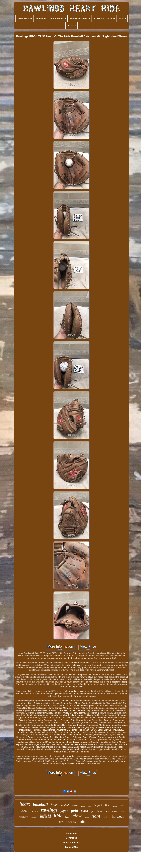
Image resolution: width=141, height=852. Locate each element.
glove (77, 815)
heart (25, 804)
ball (122, 811)
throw (100, 811)
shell (87, 817)
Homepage (71, 833)
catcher (34, 811)
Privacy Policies (71, 842)
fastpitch (98, 805)
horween (118, 816)
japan (64, 811)
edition (115, 811)
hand (67, 817)
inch (60, 822)
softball (75, 806)
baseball (40, 804)
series (71, 822)
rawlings (49, 810)
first (107, 805)
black (84, 811)
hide (58, 815)
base (54, 805)
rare (121, 806)
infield (45, 816)
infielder (114, 806)
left (107, 811)
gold (74, 810)
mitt (82, 821)
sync (92, 812)
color (89, 806)
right (96, 816)
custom (34, 818)
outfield (106, 817)
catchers (23, 817)
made (83, 806)
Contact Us (71, 838)
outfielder (23, 811)
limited (64, 805)
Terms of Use (71, 847)
